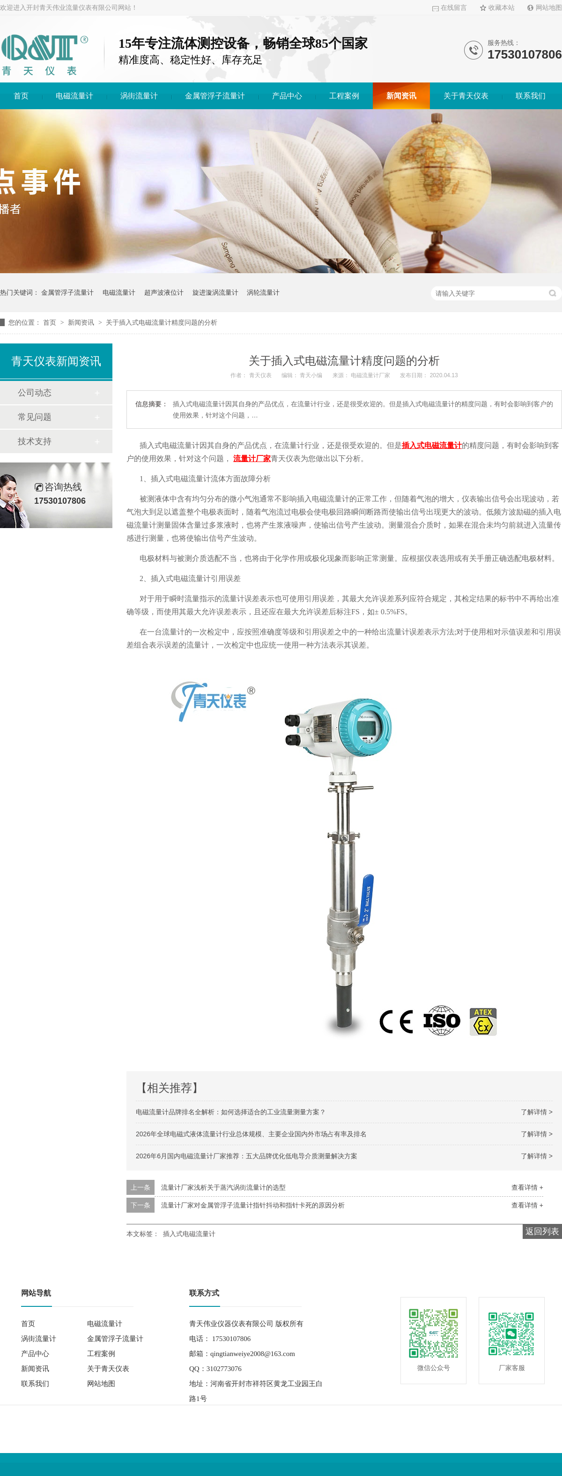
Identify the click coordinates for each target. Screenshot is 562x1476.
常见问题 (35, 417)
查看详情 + (527, 1187)
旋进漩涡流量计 (215, 292)
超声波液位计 (164, 292)
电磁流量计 (74, 96)
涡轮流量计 (263, 292)
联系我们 (531, 96)
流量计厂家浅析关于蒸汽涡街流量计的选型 (223, 1187)
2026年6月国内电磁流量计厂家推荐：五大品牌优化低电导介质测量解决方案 (246, 1156)
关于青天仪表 (466, 96)
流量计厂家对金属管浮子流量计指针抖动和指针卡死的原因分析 (253, 1205)
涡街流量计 (139, 96)
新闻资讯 (401, 96)
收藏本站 (501, 7)
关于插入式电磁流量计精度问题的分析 (161, 322)
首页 (21, 96)
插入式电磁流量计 (189, 1233)
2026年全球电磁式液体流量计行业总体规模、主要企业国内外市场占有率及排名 (251, 1134)
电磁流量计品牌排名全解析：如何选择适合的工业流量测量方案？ (231, 1112)
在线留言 (454, 7)
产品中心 (287, 96)
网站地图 (549, 7)
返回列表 (542, 1231)
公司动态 (35, 392)
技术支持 (35, 441)
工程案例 (344, 96)
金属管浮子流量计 (215, 96)
